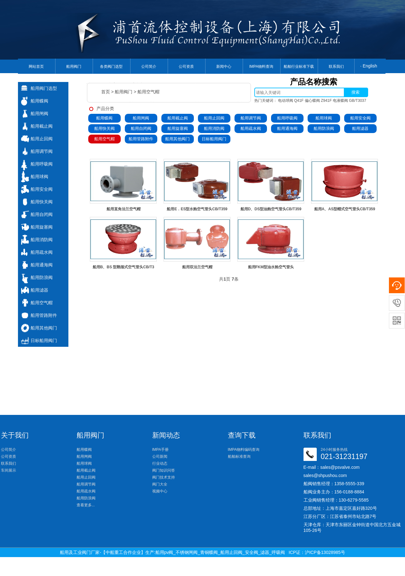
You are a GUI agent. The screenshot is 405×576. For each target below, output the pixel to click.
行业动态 (159, 463)
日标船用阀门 (214, 139)
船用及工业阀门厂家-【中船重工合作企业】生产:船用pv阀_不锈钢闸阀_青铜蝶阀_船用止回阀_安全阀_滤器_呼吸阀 (172, 552)
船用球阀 (323, 118)
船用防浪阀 (324, 128)
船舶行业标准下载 (299, 66)
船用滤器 (360, 128)
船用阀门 (73, 66)
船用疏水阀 (250, 128)
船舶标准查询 (239, 456)
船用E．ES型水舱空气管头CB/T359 (197, 209)
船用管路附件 (141, 139)
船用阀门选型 (44, 88)
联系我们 (336, 66)
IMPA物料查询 (261, 66)
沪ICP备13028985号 (325, 552)
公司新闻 (159, 456)
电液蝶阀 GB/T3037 (349, 100)
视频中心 (159, 491)
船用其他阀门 (177, 139)
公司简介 (148, 66)
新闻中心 (223, 66)
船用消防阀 (214, 128)
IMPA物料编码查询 (243, 449)
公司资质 (186, 66)
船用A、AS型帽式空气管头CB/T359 (344, 209)
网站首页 (36, 66)
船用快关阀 (104, 128)
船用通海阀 (287, 128)
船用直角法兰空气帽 (124, 209)
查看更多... (86, 505)
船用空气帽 (148, 91)
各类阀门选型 (111, 66)
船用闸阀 (141, 118)
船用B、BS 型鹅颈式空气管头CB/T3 (123, 267)
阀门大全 (159, 484)
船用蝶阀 (104, 118)
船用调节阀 (250, 118)
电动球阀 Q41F (291, 100)
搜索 (355, 92)
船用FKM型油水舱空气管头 (271, 267)
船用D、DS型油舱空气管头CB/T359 (270, 209)
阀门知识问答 (163, 470)
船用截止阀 (177, 118)
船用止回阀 (214, 118)
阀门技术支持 (163, 477)
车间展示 (8, 470)
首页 (105, 91)
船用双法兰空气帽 (197, 267)
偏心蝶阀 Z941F (318, 100)
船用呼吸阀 (287, 118)
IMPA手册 (160, 449)
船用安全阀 (360, 118)
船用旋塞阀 (177, 128)
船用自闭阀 (141, 128)
